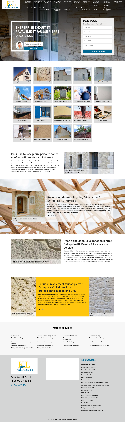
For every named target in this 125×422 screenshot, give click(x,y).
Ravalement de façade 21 (86, 2)
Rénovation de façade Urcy (18, 345)
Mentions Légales (72, 419)
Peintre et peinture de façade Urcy (46, 335)
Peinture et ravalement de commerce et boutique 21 (107, 3)
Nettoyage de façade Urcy (44, 347)
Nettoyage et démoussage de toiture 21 (107, 9)
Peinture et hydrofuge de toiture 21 (57, 9)
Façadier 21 (76, 8)
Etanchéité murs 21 (28, 8)
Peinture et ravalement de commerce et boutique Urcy (74, 338)
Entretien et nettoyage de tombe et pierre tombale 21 (96, 3)
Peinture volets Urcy (94, 335)
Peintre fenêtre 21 (67, 1)
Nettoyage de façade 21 (96, 8)
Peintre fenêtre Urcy (68, 342)
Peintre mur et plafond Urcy (44, 342)
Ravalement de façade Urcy (96, 338)
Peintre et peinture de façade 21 (47, 8)
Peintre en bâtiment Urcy (70, 335)
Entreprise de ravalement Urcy (45, 345)
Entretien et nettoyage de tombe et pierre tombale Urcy (22, 342)
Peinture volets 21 (37, 8)
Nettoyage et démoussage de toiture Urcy (22, 347)
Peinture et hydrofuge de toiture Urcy (99, 345)
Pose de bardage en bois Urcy (71, 345)
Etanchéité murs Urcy (17, 338)
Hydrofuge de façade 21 (57, 2)
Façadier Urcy (15, 335)
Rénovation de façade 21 (47, 2)
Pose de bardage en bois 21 (38, 2)
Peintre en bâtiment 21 (67, 8)
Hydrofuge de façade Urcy (96, 342)
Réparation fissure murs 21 (117, 2)
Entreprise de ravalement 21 (28, 2)
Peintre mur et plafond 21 (76, 2)
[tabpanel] (79, 205)
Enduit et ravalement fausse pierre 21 (86, 8)
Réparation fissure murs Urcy (45, 338)
